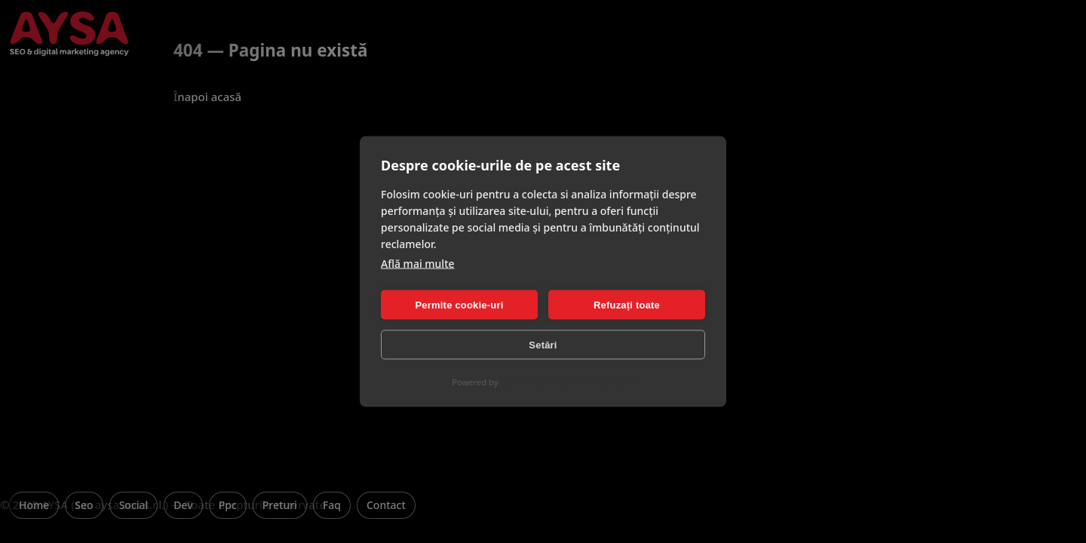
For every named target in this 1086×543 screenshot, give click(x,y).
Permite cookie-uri (459, 304)
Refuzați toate (627, 304)
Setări (543, 344)
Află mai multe (418, 263)
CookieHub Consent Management (567, 382)
